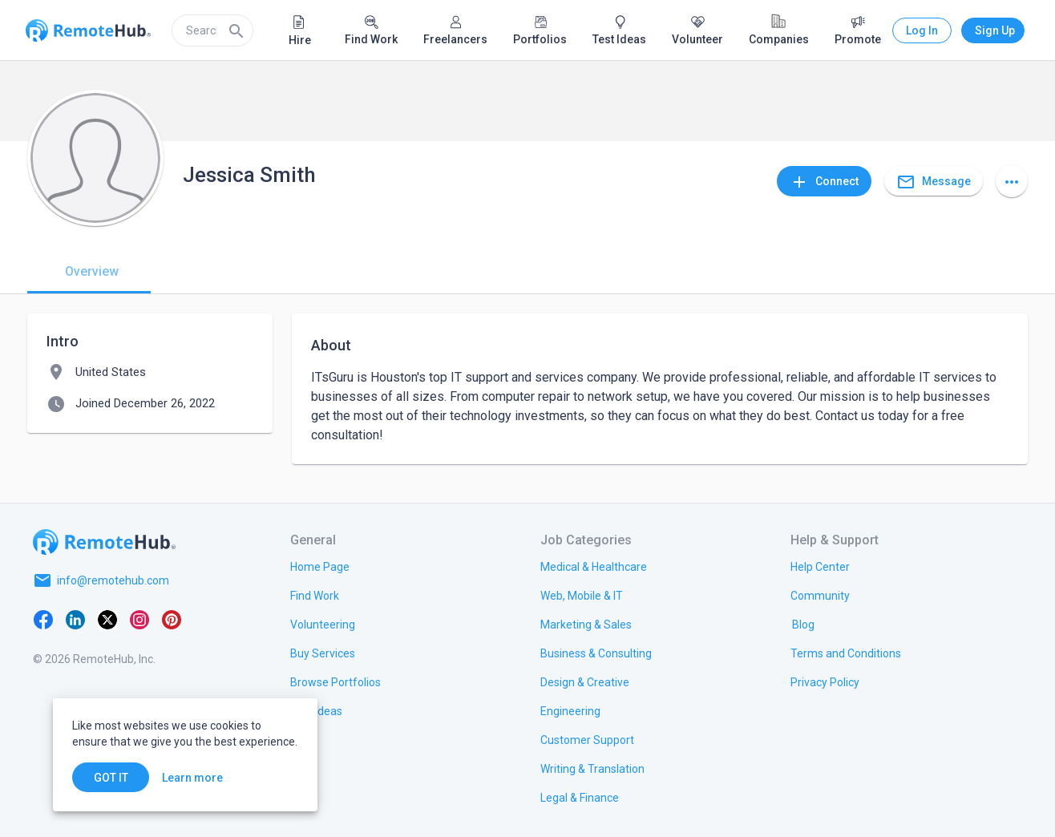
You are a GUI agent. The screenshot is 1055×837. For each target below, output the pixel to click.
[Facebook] (43, 619)
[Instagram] (139, 619)
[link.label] (820, 566)
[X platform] (107, 619)
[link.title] (319, 566)
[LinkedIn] (75, 619)
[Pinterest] (172, 619)
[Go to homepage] (104, 542)
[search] (212, 30)
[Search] (236, 30)
